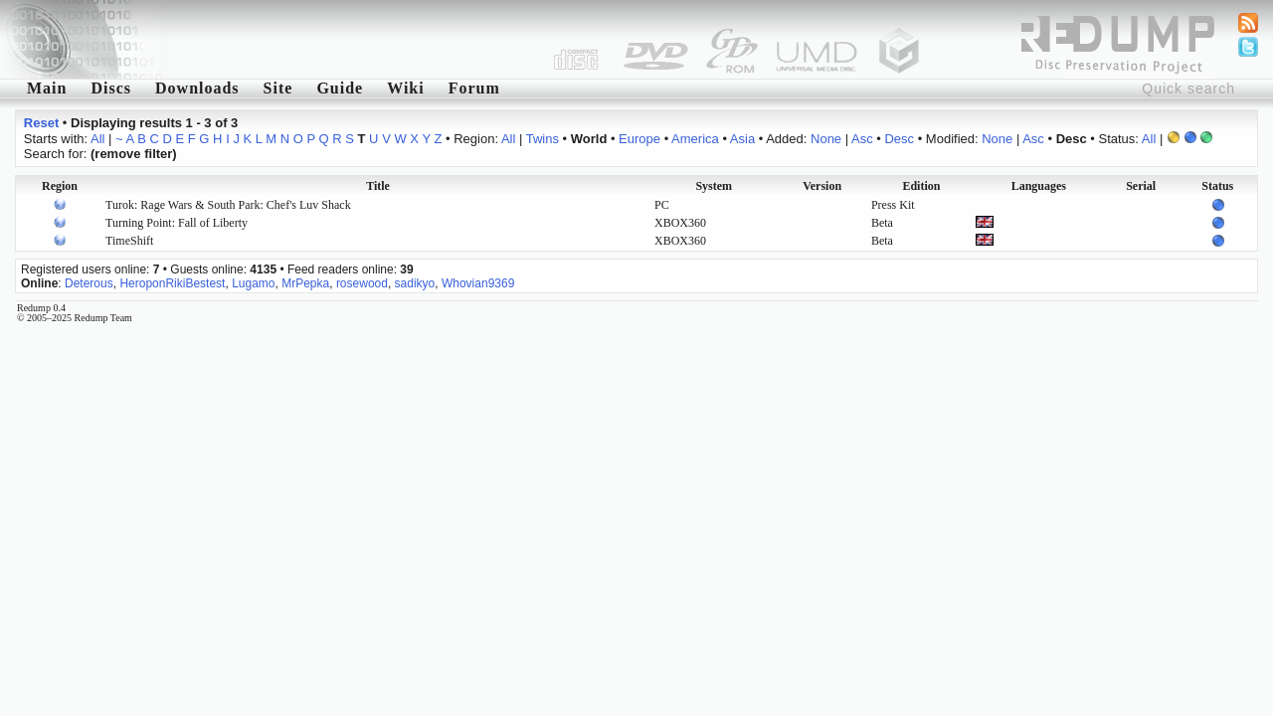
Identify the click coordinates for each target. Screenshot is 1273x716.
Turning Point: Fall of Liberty (176, 223)
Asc (862, 138)
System (713, 186)
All (97, 138)
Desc (899, 138)
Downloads (197, 88)
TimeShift (129, 241)
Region (60, 186)
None (826, 138)
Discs (111, 88)
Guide (339, 88)
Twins (542, 138)
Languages (1038, 186)
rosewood (362, 283)
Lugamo (253, 283)
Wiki (406, 88)
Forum (474, 88)
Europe (639, 138)
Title (378, 186)
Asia (742, 138)
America (695, 138)
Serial (1141, 186)
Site (278, 88)
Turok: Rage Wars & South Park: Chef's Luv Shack (228, 205)
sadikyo (415, 283)
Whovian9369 (478, 283)
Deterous (89, 283)
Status (1217, 186)
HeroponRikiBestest (172, 283)
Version (822, 186)
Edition (921, 186)
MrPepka (305, 283)
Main (47, 88)
